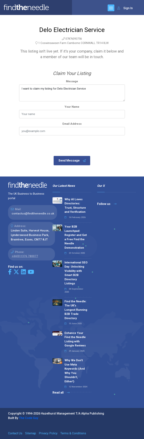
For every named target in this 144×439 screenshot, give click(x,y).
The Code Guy (28, 418)
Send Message (72, 160)
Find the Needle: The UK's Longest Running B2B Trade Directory (75, 310)
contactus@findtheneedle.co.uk (33, 213)
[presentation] (47, 146)
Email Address (72, 123)
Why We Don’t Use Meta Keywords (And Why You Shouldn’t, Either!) (74, 371)
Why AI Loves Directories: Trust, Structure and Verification (75, 206)
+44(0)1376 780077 (25, 256)
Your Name (71, 106)
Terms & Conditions (73, 433)
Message (72, 81)
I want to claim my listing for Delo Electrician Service (72, 93)
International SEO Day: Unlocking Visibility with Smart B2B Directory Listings (76, 273)
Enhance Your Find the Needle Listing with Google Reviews (75, 339)
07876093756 (73, 38)
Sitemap (30, 433)
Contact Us (15, 433)
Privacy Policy (48, 433)
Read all (61, 392)
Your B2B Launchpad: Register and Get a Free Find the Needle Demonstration (75, 237)
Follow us (106, 204)
